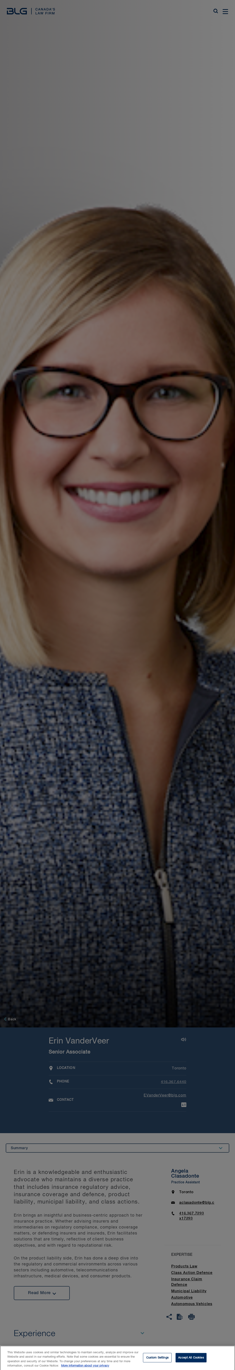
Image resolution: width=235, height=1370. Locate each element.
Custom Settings (157, 1359)
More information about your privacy (85, 1368)
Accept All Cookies (191, 1359)
